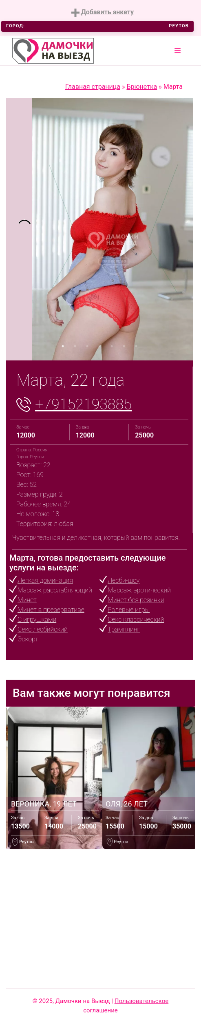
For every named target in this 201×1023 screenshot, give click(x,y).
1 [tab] (63, 346)
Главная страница (92, 87)
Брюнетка (141, 87)
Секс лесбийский (43, 629)
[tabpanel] (19, 229)
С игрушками (37, 619)
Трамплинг (124, 629)
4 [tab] (99, 346)
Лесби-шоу (123, 580)
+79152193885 (83, 404)
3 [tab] (87, 346)
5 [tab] (112, 346)
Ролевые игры (129, 610)
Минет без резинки (136, 600)
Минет (27, 600)
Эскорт (28, 639)
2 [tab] (75, 346)
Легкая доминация (45, 580)
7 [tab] (136, 346)
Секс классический (136, 619)
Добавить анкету (102, 12)
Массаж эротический (139, 590)
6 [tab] (124, 346)
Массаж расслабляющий (55, 590)
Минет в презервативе (51, 610)
